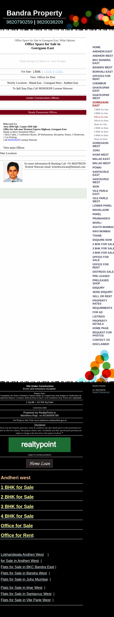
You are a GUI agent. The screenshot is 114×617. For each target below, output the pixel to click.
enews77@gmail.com (101, 392)
